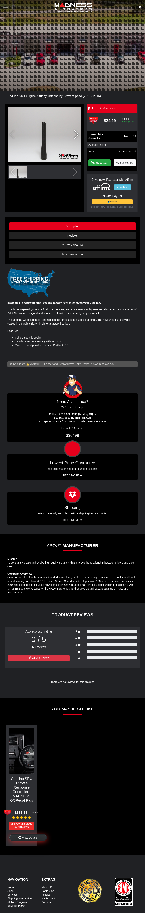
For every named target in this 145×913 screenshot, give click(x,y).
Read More (72, 475)
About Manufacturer (72, 254)
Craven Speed (127, 151)
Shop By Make (16, 905)
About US (47, 887)
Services (12, 894)
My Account (48, 898)
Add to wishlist (124, 162)
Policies (45, 894)
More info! (130, 136)
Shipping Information (19, 898)
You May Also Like (72, 245)
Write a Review (38, 657)
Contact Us (47, 890)
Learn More (122, 187)
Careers (46, 902)
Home (10, 887)
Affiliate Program (17, 902)
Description (72, 226)
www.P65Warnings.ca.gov (99, 363)
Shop (10, 890)
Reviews (72, 235)
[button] (76, 134)
